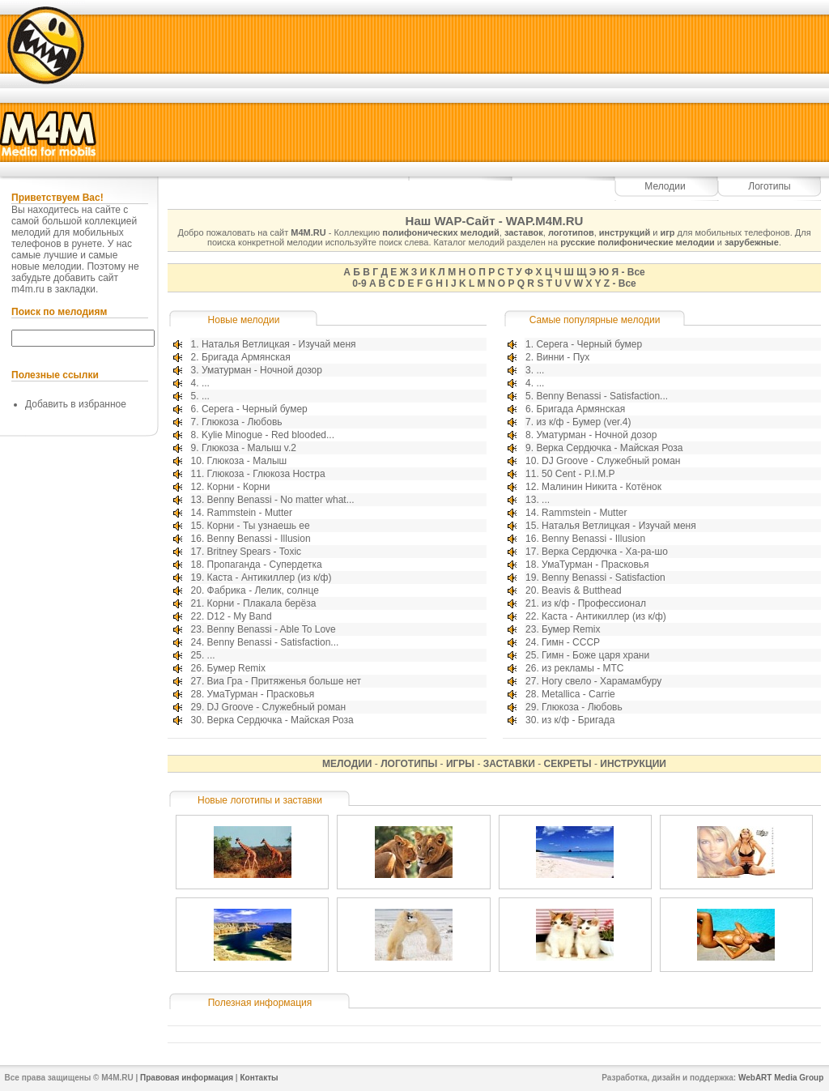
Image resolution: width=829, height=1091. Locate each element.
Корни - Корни (238, 486)
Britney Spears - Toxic (254, 551)
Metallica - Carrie (578, 694)
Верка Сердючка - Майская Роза (280, 720)
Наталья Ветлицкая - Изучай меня (279, 344)
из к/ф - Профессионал (594, 603)
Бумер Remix (236, 668)
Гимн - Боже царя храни (595, 655)
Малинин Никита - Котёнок (601, 486)
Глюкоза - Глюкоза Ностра (266, 473)
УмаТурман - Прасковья (261, 694)
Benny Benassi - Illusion (259, 538)
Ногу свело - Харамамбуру (601, 681)
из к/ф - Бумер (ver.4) (583, 422)
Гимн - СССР (571, 642)
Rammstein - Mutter (249, 512)
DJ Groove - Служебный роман (276, 707)
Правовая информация (186, 1077)
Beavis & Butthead (582, 590)
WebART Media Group (780, 1077)
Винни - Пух (562, 357)
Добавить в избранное (75, 404)
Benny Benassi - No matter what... (281, 499)
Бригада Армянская (246, 357)
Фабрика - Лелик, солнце (263, 590)
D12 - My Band (239, 616)
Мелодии (664, 186)
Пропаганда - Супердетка (264, 564)
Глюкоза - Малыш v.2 (249, 448)
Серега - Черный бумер (255, 409)
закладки (75, 289)
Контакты (259, 1077)
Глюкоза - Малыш (247, 461)
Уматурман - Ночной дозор (262, 370)
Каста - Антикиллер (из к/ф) (269, 577)
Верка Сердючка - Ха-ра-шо (605, 551)
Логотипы (769, 186)
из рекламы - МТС (582, 668)
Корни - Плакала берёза (262, 603)
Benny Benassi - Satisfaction (603, 577)
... (206, 383)
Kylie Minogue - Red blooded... (268, 435)
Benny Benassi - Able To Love (271, 629)
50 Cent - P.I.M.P (578, 473)
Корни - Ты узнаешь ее (258, 525)
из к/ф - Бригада (578, 720)
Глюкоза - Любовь (242, 422)
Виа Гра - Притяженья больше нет (284, 681)
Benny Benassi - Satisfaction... (273, 642)
